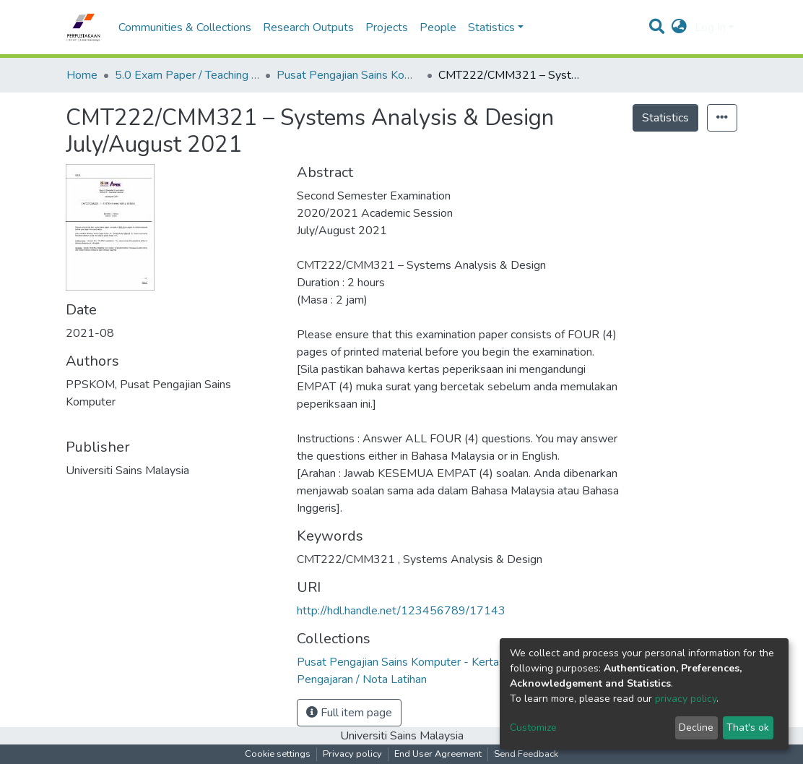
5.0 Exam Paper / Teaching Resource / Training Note (187, 75)
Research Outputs (308, 27)
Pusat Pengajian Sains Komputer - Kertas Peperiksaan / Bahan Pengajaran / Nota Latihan (349, 75)
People (438, 27)
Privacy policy (352, 753)
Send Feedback (526, 753)
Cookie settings (278, 753)
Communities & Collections (184, 27)
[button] (679, 27)
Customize (533, 727)
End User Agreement (438, 753)
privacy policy (685, 698)
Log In (710, 27)
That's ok (747, 727)
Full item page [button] (349, 713)
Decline (696, 727)
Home (81, 75)
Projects (386, 27)
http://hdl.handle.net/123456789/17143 (401, 611)
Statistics (665, 118)
